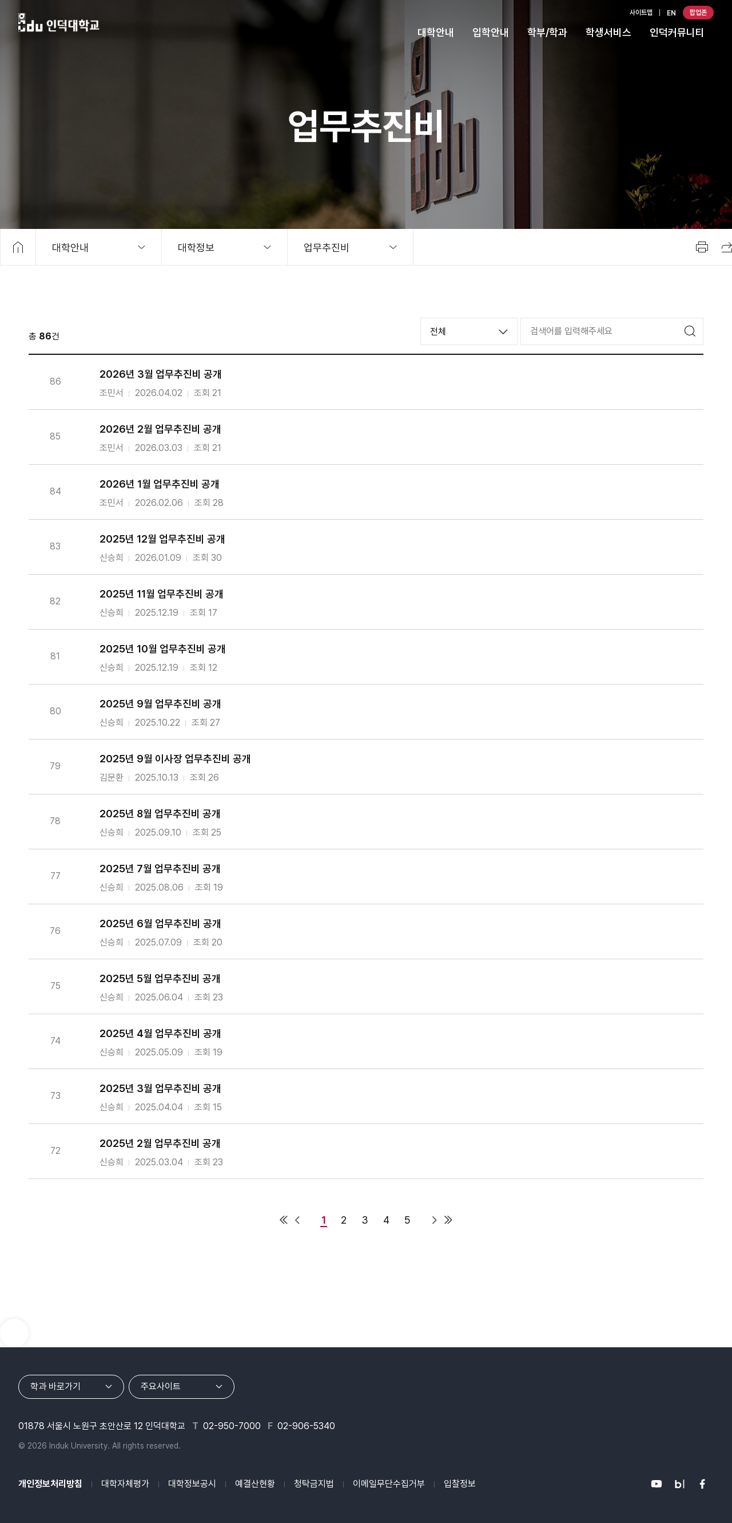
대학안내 (435, 32)
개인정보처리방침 (50, 1483)
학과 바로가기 (55, 1386)
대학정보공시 (192, 1483)
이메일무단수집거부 (389, 1483)
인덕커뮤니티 (677, 32)
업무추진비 (326, 248)
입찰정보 (460, 1483)
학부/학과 (547, 32)
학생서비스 (608, 32)
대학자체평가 (125, 1483)
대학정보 (196, 248)
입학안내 (490, 32)
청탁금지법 (314, 1483)
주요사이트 (161, 1386)
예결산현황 (255, 1483)
